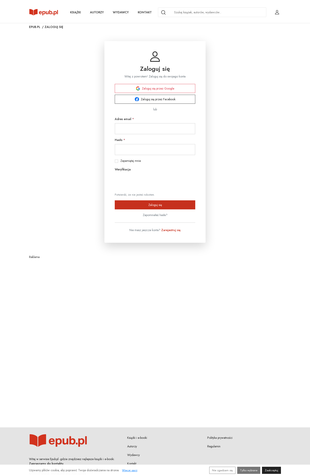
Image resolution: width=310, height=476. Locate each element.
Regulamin (213, 446)
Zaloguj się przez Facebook (155, 99)
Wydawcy (121, 12)
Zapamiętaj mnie (130, 161)
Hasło (120, 140)
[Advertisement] (155, 322)
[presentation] (147, 181)
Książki (75, 12)
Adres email (124, 119)
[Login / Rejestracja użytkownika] (277, 12)
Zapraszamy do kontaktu (46, 463)
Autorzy (97, 12)
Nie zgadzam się (222, 470)
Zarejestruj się (171, 230)
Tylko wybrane (248, 470)
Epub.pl (34, 27)
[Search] (163, 12)
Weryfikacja (123, 169)
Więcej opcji (129, 470)
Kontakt (145, 12)
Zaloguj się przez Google (155, 88)
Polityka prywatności (219, 438)
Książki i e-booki (137, 438)
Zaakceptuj (271, 470)
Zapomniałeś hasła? (155, 215)
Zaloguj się (155, 205)
